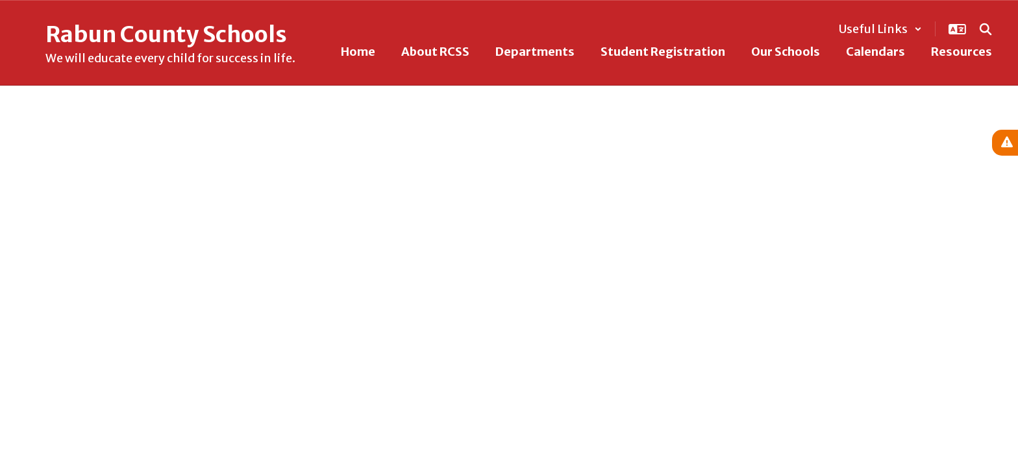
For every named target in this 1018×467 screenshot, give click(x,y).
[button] (880, 28)
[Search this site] (985, 29)
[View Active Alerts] (1005, 143)
